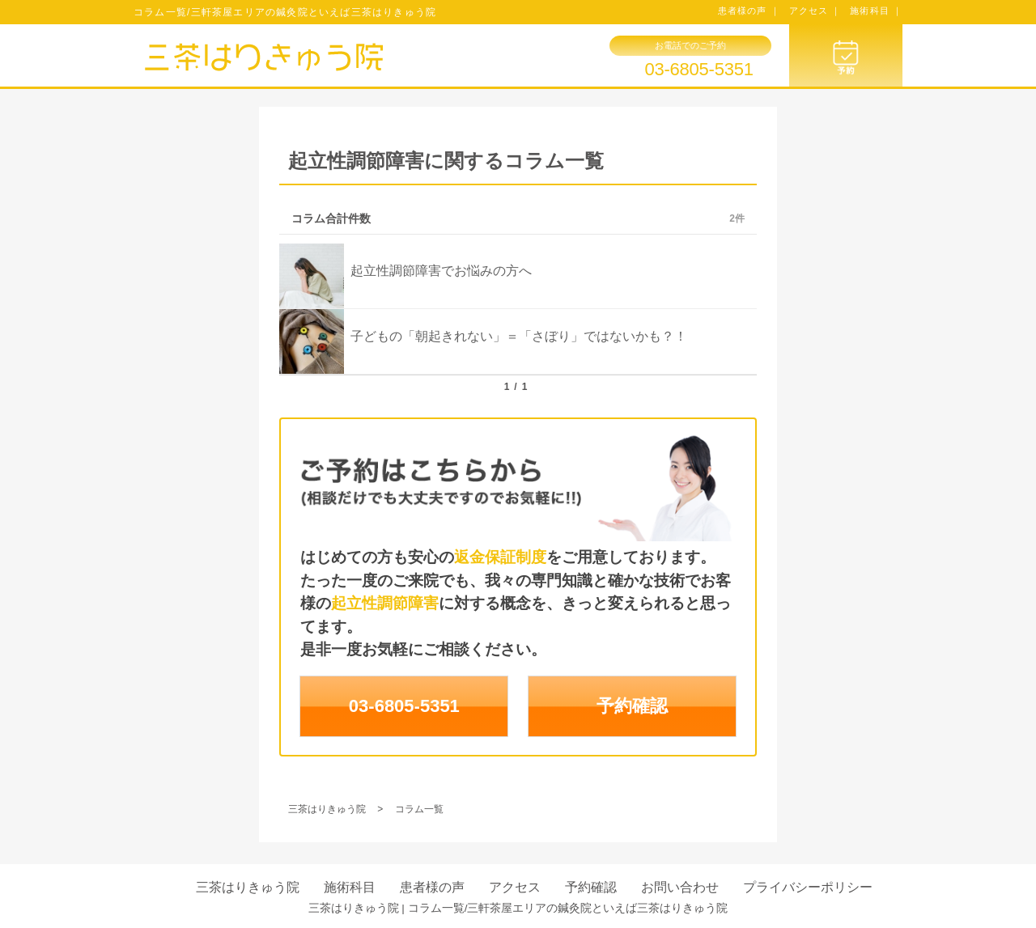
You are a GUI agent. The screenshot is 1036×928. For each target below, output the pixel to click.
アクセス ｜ (815, 10)
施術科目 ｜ (876, 10)
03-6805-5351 (698, 69)
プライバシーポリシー (808, 887)
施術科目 (350, 887)
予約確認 (632, 706)
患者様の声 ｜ (749, 10)
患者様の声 (432, 887)
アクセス (515, 887)
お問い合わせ (680, 887)
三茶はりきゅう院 (247, 887)
